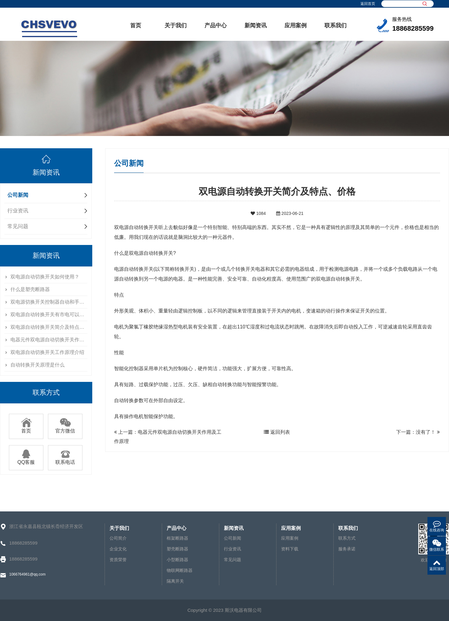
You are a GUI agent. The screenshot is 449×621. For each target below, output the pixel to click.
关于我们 (176, 25)
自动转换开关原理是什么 (37, 364)
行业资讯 (17, 211)
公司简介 (118, 538)
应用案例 (295, 25)
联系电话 (65, 460)
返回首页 (367, 4)
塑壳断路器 (177, 548)
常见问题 (17, 226)
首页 (135, 25)
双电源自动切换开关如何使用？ (44, 276)
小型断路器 (177, 559)
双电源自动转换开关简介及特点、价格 (48, 327)
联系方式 (347, 538)
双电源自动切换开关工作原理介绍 (47, 352)
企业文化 (118, 548)
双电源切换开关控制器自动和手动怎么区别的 (48, 302)
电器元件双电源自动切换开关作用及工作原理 (48, 339)
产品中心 (216, 25)
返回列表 (277, 432)
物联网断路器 (180, 570)
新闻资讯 (255, 25)
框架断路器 (177, 538)
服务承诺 (347, 548)
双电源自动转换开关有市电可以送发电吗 (48, 314)
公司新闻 (17, 195)
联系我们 (335, 25)
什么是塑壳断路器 (30, 289)
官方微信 (65, 428)
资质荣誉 (118, 559)
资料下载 (289, 548)
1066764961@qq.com (27, 574)
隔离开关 (175, 581)
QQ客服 (26, 460)
